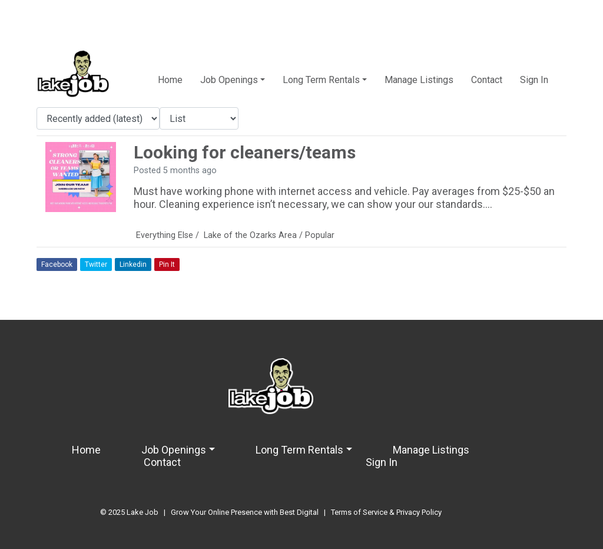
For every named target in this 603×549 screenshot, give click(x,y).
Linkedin (133, 264)
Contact (486, 79)
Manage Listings (419, 79)
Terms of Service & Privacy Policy (386, 512)
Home (170, 79)
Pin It (167, 264)
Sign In (534, 79)
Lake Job (142, 512)
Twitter (96, 264)
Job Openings (229, 79)
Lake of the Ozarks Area (250, 235)
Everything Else (164, 235)
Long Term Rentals (321, 79)
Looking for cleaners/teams (245, 152)
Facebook (56, 264)
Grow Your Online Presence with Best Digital (245, 512)
